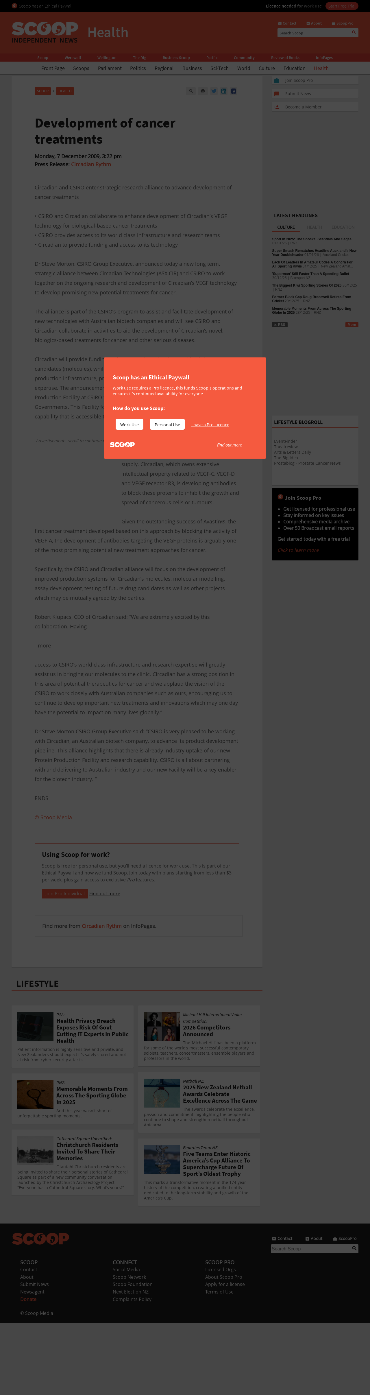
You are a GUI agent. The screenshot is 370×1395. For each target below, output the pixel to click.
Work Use (129, 424)
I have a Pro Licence (210, 424)
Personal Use (167, 424)
